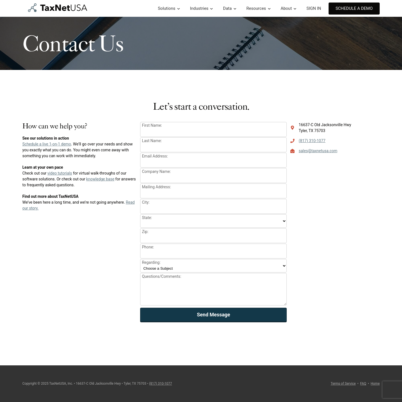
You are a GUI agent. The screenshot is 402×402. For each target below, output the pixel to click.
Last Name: (152, 140)
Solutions (166, 8)
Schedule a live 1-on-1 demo (46, 144)
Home (375, 383)
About (286, 8)
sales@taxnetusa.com (318, 151)
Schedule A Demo (354, 8)
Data (227, 8)
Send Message (213, 315)
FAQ (363, 383)
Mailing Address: (156, 187)
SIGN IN (314, 8)
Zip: (145, 231)
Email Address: (155, 156)
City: (145, 202)
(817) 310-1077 (312, 140)
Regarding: (151, 262)
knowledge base (100, 179)
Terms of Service (343, 383)
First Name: (152, 125)
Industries (199, 8)
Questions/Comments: (161, 276)
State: (147, 217)
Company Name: (156, 171)
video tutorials (59, 173)
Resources (256, 8)
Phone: (148, 247)
